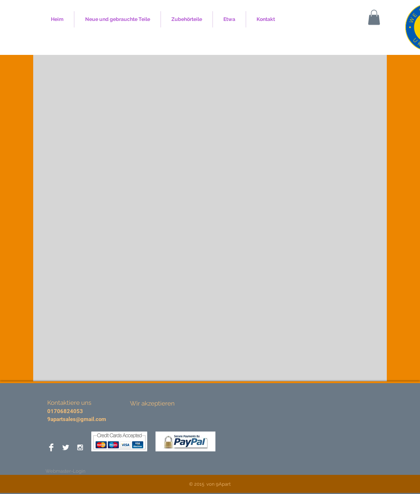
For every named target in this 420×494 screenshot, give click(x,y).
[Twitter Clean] (66, 447)
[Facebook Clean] (51, 447)
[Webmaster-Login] (65, 471)
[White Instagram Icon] (80, 447)
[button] (374, 17)
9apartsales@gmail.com (76, 419)
